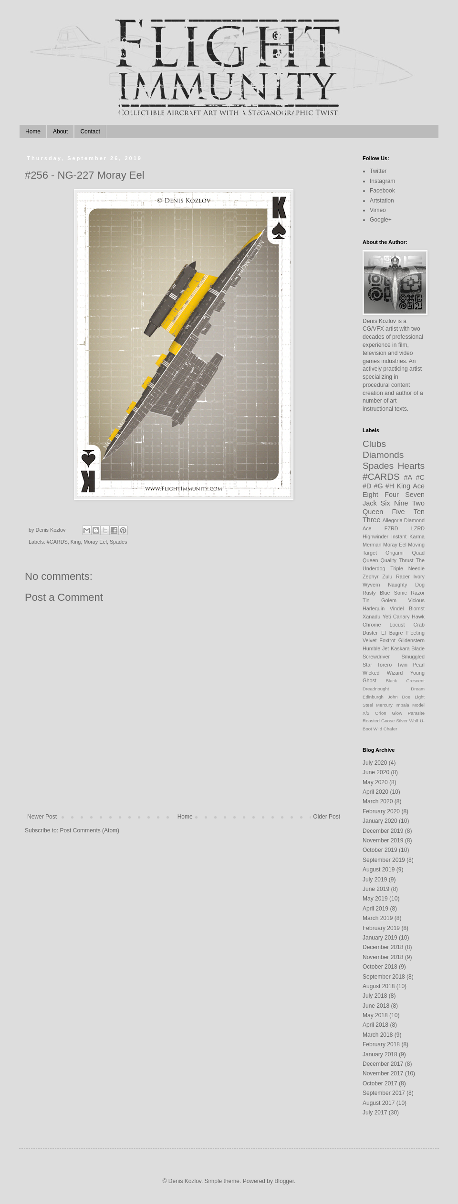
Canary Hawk (409, 616)
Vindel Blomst (407, 608)
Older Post (326, 816)
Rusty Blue (376, 593)
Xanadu (371, 616)
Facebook (382, 190)
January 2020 (380, 821)
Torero (384, 665)
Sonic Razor (409, 593)
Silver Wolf (407, 720)
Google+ (381, 219)
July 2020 (375, 762)
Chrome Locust (384, 624)
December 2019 (383, 831)
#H (389, 486)
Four (392, 494)
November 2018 (383, 957)
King (76, 542)
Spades (118, 542)
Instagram (382, 181)
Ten (419, 512)
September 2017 (384, 1093)
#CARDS (57, 542)
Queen (373, 512)
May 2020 (375, 782)
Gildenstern (411, 640)
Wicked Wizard (383, 673)
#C (420, 477)
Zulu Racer (396, 576)
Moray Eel (95, 542)
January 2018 (380, 1054)
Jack (370, 503)
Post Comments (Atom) (89, 830)
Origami (394, 553)
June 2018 (376, 1005)
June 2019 (376, 889)
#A (408, 477)
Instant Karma (408, 536)
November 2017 (383, 1073)
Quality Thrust (396, 560)
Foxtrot (387, 640)
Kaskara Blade (408, 648)
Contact (90, 131)
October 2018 (380, 966)
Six (385, 503)
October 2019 (380, 850)
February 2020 (381, 811)
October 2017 (380, 1083)
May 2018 (375, 1015)
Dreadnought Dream (394, 688)
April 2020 (375, 792)
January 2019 (380, 937)
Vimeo (378, 210)
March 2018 (378, 1035)
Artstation (382, 200)
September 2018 (384, 976)
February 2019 (381, 928)
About (60, 131)
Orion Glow (388, 713)
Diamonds (383, 455)
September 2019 (384, 860)
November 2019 (383, 840)
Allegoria (393, 520)
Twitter (378, 171)
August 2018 (379, 986)
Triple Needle (407, 568)
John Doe (399, 696)
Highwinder (375, 536)
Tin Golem (379, 600)
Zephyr (371, 576)
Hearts (411, 466)
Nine (401, 503)
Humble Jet (376, 648)
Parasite (416, 713)
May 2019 (375, 898)
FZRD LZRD (405, 528)
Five (398, 512)
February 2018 (381, 1044)
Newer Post (42, 816)
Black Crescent (405, 680)
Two (418, 503)
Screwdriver (376, 656)
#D (367, 486)
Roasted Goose (379, 720)
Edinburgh (373, 696)
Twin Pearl (411, 665)
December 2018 (383, 947)
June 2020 (376, 772)
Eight (370, 494)
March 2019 (378, 918)
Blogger (284, 1181)
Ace (419, 486)
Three (372, 520)
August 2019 (379, 869)
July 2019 (375, 879)
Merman (372, 544)
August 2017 (379, 1103)
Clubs (374, 444)
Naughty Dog (406, 584)
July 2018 (375, 995)
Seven (415, 494)
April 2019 (375, 908)
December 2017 (383, 1064)
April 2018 (375, 1025)
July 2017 (375, 1112)
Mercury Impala (392, 705)
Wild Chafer (385, 728)
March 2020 (378, 801)
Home (33, 131)
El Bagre (392, 633)
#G (378, 486)
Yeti (387, 616)
